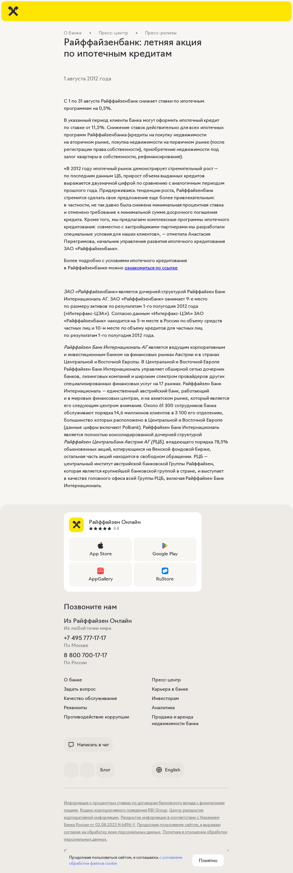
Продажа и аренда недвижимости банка (175, 720)
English (168, 769)
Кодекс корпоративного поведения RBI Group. (124, 809)
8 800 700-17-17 (85, 655)
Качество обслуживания (90, 698)
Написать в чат (88, 744)
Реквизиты (75, 708)
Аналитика (163, 708)
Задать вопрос (80, 689)
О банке (73, 680)
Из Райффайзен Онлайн (98, 620)
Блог (105, 770)
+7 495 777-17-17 (85, 638)
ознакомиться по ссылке (151, 268)
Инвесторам (165, 698)
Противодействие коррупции (96, 717)
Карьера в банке (170, 689)
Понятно (208, 860)
